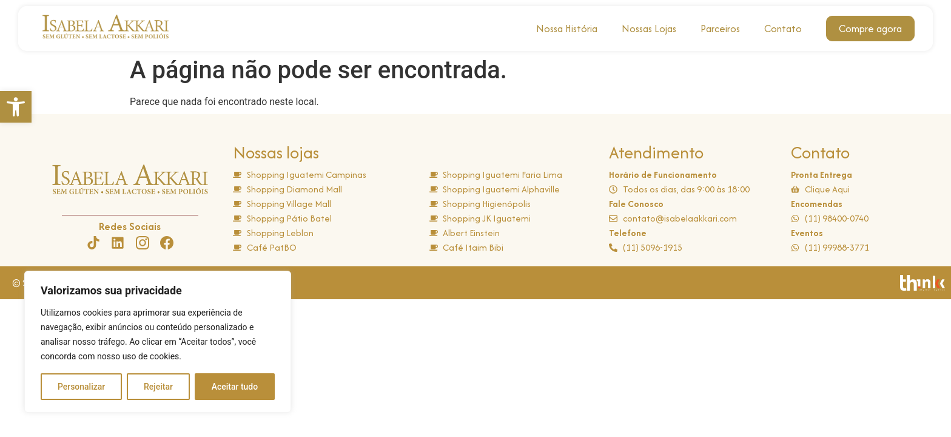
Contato (783, 28)
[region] (157, 342)
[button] (16, 107)
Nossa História (566, 28)
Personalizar (81, 386)
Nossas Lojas (649, 28)
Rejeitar (158, 386)
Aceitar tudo (235, 386)
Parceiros (720, 28)
